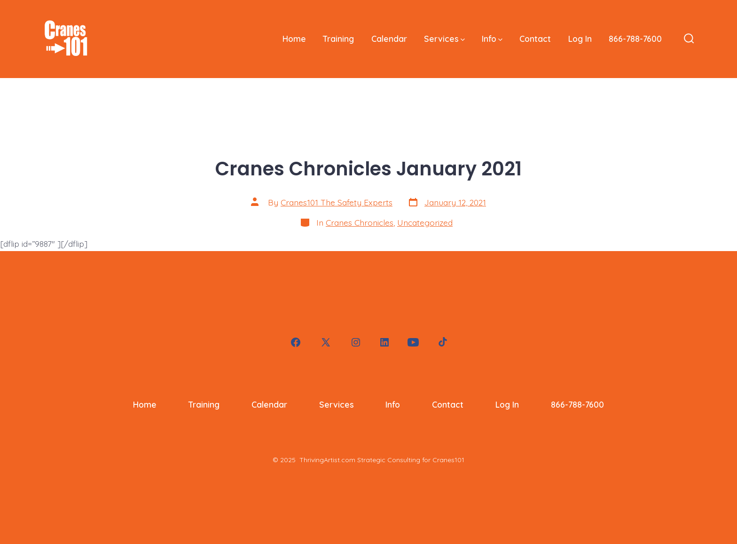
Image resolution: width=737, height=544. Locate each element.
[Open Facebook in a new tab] (295, 342)
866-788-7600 (635, 38)
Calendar (389, 38)
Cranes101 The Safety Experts (336, 202)
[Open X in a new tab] (325, 342)
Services (444, 38)
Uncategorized (425, 222)
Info (492, 38)
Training (338, 38)
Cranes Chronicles (359, 222)
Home (294, 38)
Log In (580, 38)
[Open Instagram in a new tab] (356, 342)
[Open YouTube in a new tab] (413, 342)
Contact (535, 38)
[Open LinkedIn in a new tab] (384, 342)
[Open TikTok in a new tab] (442, 342)
